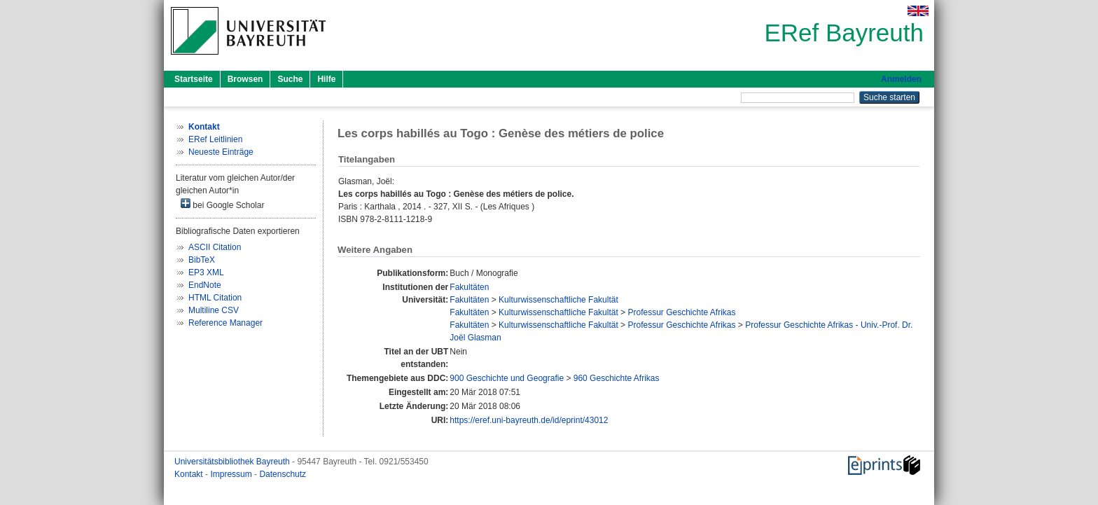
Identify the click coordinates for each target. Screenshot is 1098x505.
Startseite (193, 79)
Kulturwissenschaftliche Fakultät (558, 300)
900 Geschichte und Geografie (507, 378)
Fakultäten (469, 287)
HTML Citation (215, 298)
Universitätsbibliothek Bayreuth (233, 461)
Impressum (232, 474)
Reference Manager (225, 323)
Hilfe (326, 79)
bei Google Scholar (222, 204)
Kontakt (189, 474)
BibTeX (201, 260)
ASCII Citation (214, 247)
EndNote (204, 285)
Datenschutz (282, 474)
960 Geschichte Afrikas (617, 378)
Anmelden (901, 79)
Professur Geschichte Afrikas (681, 312)
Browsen (245, 79)
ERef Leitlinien (215, 139)
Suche (290, 79)
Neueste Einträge (220, 152)
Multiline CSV (213, 310)
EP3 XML (206, 272)
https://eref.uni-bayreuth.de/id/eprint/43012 (529, 420)
